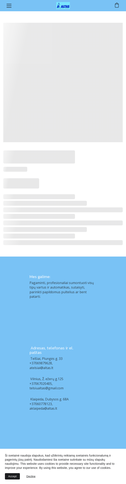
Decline (30, 476)
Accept (12, 476)
